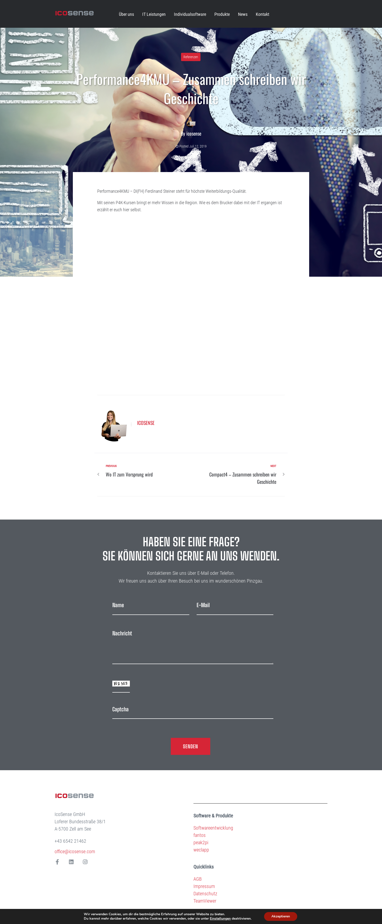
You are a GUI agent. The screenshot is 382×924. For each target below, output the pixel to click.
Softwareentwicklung (213, 828)
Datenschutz (205, 894)
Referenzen (190, 57)
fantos (199, 835)
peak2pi (200, 842)
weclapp (201, 850)
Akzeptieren (280, 916)
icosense (193, 133)
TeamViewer (204, 901)
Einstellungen (220, 918)
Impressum (204, 886)
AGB (197, 879)
